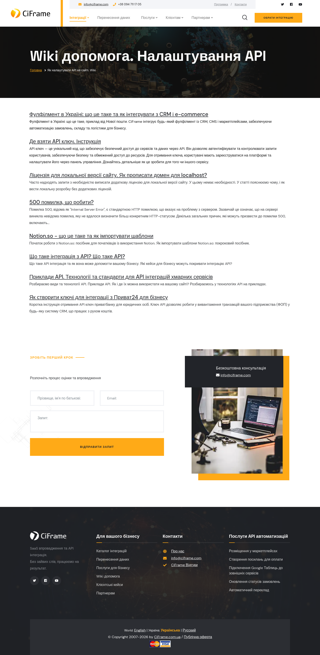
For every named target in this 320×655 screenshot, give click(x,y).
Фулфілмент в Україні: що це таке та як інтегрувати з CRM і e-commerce (118, 114)
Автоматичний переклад (249, 590)
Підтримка (221, 4)
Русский (189, 630)
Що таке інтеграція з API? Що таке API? (77, 256)
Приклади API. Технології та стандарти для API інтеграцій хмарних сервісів (121, 276)
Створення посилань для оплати (256, 559)
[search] (244, 17)
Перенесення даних (113, 17)
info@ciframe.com (96, 4)
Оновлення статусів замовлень (254, 581)
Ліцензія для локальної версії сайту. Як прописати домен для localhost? (118, 175)
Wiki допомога (108, 576)
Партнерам (201, 17)
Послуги (148, 17)
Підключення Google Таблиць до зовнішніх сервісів (256, 571)
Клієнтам (173, 17)
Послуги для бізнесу (113, 568)
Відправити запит (97, 447)
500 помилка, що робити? (61, 202)
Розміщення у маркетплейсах (253, 551)
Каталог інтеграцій (111, 551)
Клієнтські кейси (109, 584)
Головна (36, 70)
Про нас (177, 551)
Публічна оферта (198, 637)
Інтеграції (78, 17)
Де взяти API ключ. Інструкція (65, 141)
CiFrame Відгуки (184, 565)
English (140, 630)
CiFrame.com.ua (167, 637)
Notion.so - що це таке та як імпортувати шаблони (91, 235)
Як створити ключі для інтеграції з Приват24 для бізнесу (98, 297)
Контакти (241, 4)
